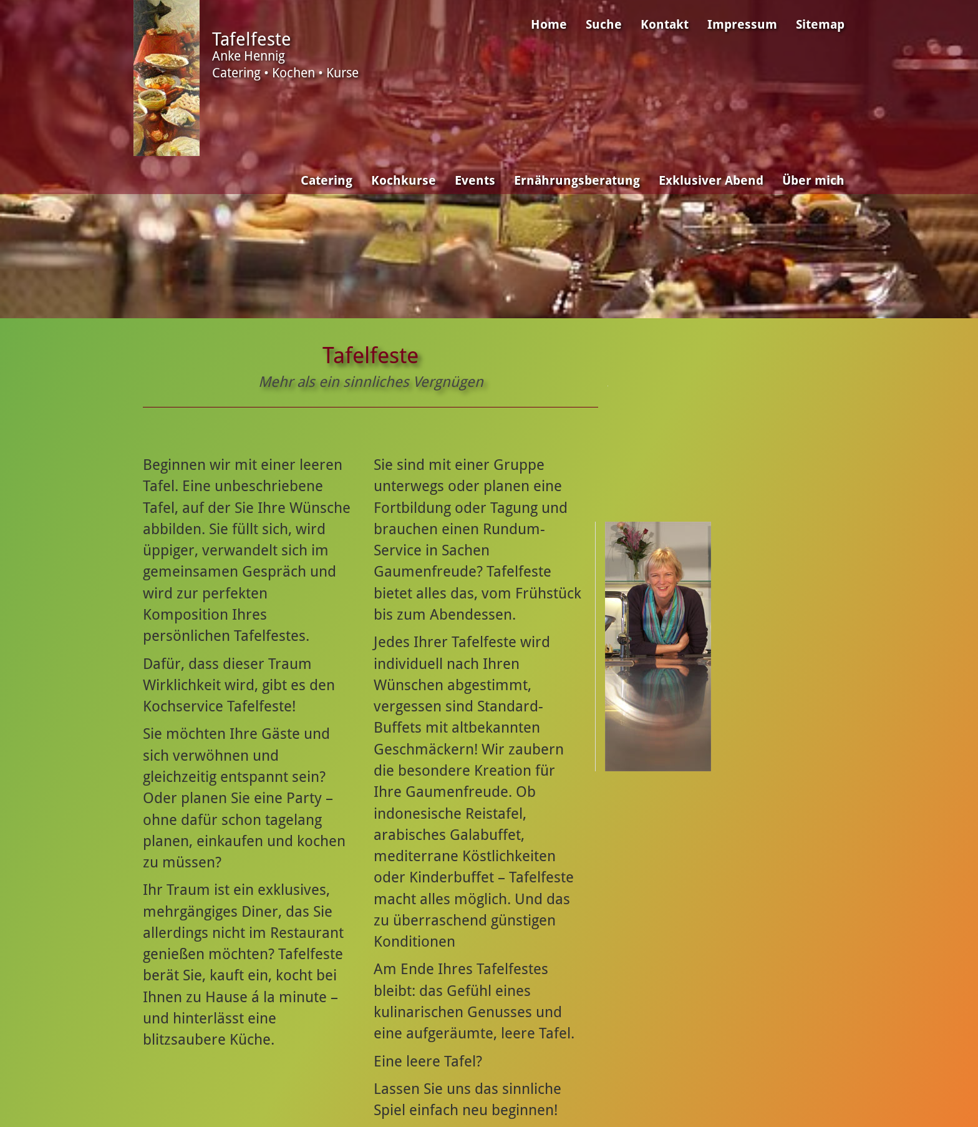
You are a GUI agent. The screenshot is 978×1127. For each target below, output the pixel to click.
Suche (604, 24)
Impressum (742, 24)
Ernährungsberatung (577, 180)
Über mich (813, 180)
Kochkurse (403, 180)
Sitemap (820, 24)
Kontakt (665, 24)
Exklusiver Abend (711, 180)
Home (549, 24)
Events (475, 180)
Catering (326, 180)
